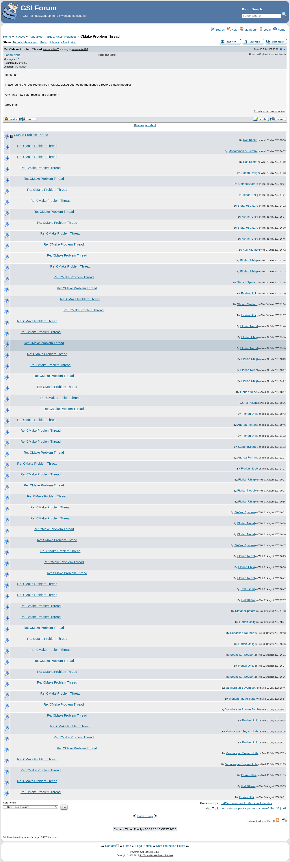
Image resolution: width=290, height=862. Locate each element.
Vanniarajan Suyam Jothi (241, 687)
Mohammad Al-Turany (243, 151)
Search (218, 29)
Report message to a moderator (269, 111)
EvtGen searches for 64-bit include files (246, 803)
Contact (110, 845)
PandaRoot (36, 36)
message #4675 (51, 49)
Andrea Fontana (247, 424)
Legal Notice (143, 845)
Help (232, 29)
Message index (145, 125)
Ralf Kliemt (250, 140)
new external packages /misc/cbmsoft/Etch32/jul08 (253, 808)
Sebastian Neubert (242, 633)
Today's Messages (25, 42)
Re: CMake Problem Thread (23, 49)
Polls (43, 42)
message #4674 (79, 49)
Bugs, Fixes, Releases (62, 36)
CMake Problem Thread (31, 135)
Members (248, 29)
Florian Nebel (12, 55)
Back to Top (144, 816)
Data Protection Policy (170, 845)
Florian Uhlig (249, 172)
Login (265, 29)
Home (279, 29)
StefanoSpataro (248, 183)
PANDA (20, 36)
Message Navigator (63, 42)
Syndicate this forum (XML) (259, 821)
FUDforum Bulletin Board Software (156, 855)
